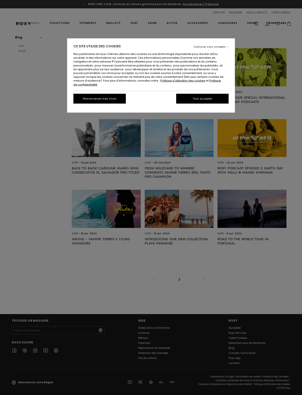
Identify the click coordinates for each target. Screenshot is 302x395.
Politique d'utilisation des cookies (182, 81)
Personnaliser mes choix (100, 98)
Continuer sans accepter (210, 46)
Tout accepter (202, 98)
